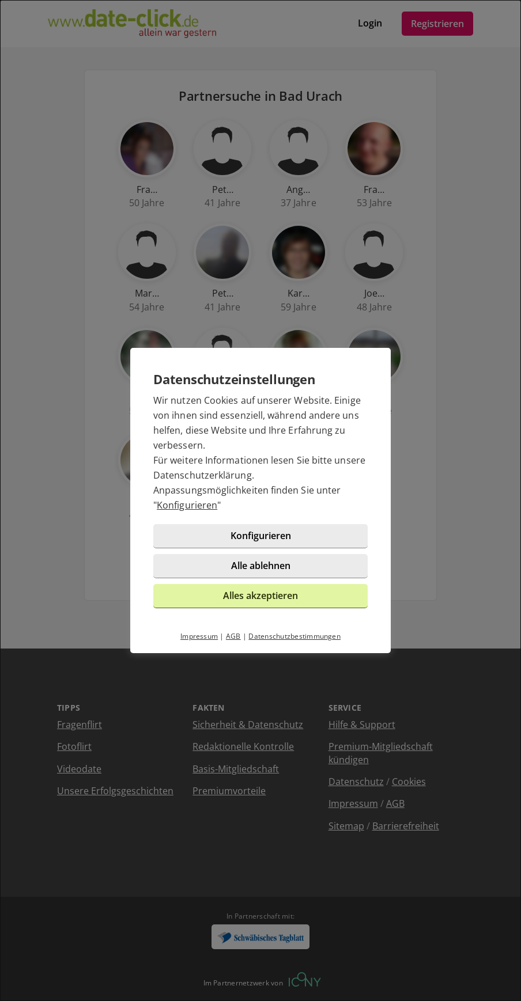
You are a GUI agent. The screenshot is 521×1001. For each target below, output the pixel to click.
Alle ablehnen (260, 565)
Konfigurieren (187, 505)
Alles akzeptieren (260, 595)
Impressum (199, 636)
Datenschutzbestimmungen (294, 636)
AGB (233, 636)
